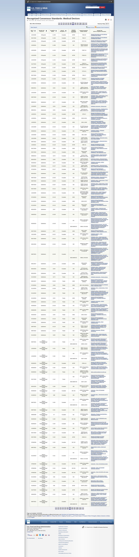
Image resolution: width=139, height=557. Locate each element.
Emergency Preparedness (63, 535)
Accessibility (44, 521)
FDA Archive (61, 551)
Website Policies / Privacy (106, 521)
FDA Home (31, 20)
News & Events (61, 539)
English (32, 517)
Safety (59, 533)
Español (44, 516)
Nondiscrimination (93, 521)
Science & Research (62, 530)
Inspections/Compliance (63, 542)
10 (80, 23)
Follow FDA (88, 5)
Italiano (99, 516)
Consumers (60, 546)
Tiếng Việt (54, 516)
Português (93, 516)
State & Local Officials (63, 544)
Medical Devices (41, 20)
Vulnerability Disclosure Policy (64, 553)
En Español (95, 5)
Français (85, 516)
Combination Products (63, 526)
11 (83, 23)
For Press (40, 538)
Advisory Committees (62, 528)
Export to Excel (91, 27)
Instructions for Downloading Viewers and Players (73, 514)
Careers (61, 521)
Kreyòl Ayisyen (78, 516)
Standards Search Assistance (102, 27)
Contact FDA (53, 521)
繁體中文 (49, 516)
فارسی (28, 517)
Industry (60, 547)
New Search (34, 27)
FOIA (75, 521)
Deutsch (103, 516)
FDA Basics (68, 521)
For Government (31, 538)
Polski (89, 516)
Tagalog (64, 516)
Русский (68, 516)
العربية (72, 516)
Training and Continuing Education (65, 540)
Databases (51, 20)
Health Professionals (62, 549)
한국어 (59, 516)
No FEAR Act (83, 521)
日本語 (107, 516)
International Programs (63, 537)
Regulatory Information (63, 531)
